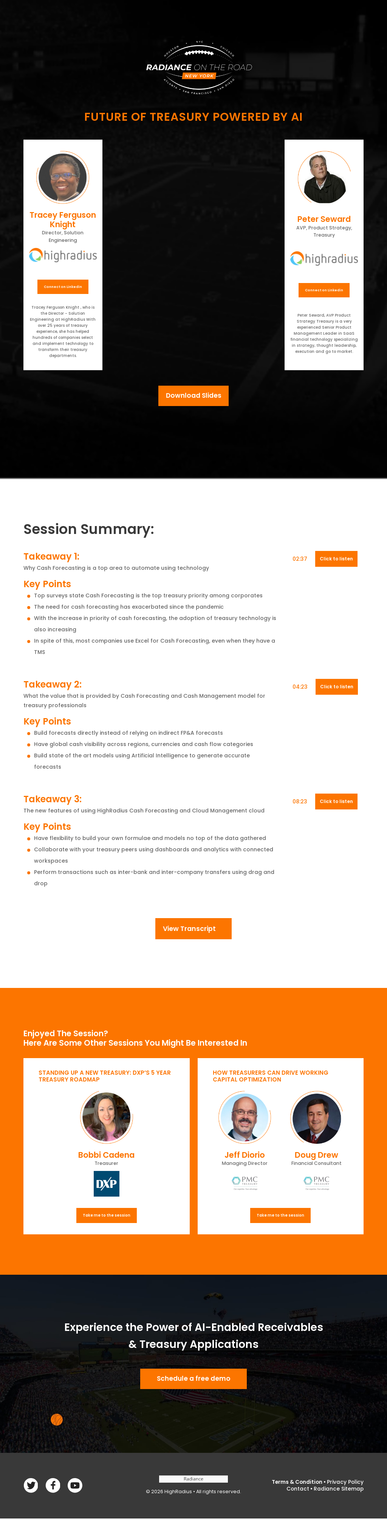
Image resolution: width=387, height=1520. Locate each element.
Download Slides (194, 396)
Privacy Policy (345, 1484)
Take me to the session (106, 1216)
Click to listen (336, 559)
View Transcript (189, 929)
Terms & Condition (296, 1484)
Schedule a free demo (193, 1380)
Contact (297, 1490)
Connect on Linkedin (63, 287)
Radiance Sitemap (338, 1490)
